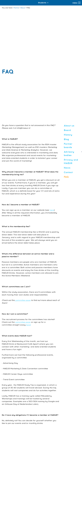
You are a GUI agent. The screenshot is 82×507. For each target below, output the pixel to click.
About (22, 8)
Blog (66, 139)
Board (67, 130)
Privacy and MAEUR (71, 161)
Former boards (68, 145)
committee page (23, 300)
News (67, 167)
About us (69, 125)
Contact (68, 172)
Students (42, 2)
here (52, 210)
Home (16, 8)
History (68, 134)
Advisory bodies (69, 153)
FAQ (66, 177)
